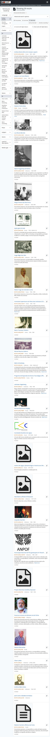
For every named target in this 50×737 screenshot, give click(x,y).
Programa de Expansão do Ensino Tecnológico (6, 61)
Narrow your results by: (6, 10)
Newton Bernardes (6, 88)
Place (3, 128)
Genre (3, 137)
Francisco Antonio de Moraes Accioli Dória (26, 615)
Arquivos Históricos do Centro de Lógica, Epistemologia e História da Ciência (6, 51)
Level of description (5, 142)
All (2, 33)
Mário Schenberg (6, 102)
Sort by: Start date (33, 22)
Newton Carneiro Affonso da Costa (24, 725)
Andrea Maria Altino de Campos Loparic (6, 117)
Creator (4, 30)
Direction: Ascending (43, 22)
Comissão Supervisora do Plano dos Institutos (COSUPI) (29, 301)
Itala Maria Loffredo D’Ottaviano (6, 107)
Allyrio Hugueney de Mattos (22, 168)
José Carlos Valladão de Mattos (23, 695)
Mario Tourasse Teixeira (21, 330)
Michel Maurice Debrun (6, 43)
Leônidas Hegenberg (20, 384)
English (6, 26)
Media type (5, 148)
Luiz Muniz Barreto (6, 84)
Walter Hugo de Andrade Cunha (23, 290)
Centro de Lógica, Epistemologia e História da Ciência (29, 465)
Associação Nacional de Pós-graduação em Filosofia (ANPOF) (29, 552)
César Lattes (6, 99)
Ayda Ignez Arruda (6, 66)
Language (4, 15)
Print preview (17, 20)
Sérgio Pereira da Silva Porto (22, 202)
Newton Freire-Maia (6, 111)
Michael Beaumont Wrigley (6, 71)
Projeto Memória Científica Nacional (24, 590)
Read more (42, 60)
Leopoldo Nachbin (19, 520)
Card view (25, 20)
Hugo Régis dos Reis (6, 80)
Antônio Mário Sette (20, 687)
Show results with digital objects (40, 26)
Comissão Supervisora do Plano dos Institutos (6, 38)
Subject (4, 132)
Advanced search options (21, 16)
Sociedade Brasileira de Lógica (23, 433)
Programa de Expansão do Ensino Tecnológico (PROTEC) (29, 376)
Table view (32, 20)
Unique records (6, 18)
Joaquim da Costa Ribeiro (6, 76)
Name (3, 93)
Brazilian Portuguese (6, 22)
